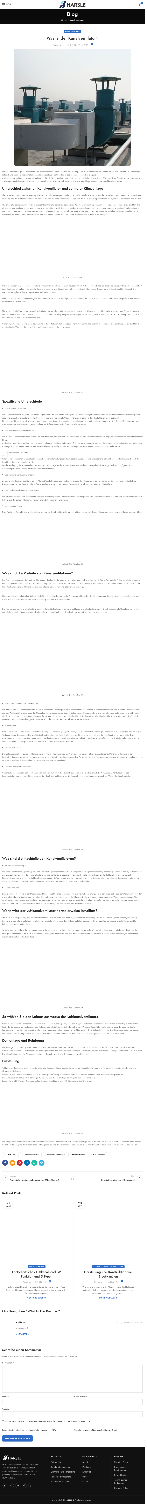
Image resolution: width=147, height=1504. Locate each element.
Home (63, 20)
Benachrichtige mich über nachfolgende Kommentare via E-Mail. (29, 1431)
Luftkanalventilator (31, 1154)
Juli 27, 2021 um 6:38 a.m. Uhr (129, 1323)
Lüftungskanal (116, 1268)
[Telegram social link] (41, 1163)
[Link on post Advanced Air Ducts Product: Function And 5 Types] (36, 1233)
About (85, 1463)
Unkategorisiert (36, 1268)
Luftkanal (44, 285)
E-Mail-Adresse (81, 1397)
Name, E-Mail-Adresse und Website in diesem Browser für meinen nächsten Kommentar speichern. (47, 1422)
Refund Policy (120, 1476)
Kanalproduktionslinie (60, 1468)
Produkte (86, 1468)
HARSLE (69, 45)
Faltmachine (56, 1463)
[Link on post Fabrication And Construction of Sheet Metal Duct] (108, 1233)
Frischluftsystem (78, 1154)
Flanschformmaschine (61, 1478)
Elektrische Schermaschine (63, 1473)
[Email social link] (12, 1163)
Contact (86, 1483)
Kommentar (8, 1364)
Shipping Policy (121, 1463)
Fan (107, 580)
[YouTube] (17, 1486)
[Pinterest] (24, 1486)
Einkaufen (86, 1473)
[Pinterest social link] (20, 1163)
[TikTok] (30, 1486)
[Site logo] (72, 4)
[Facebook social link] (5, 1163)
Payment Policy (121, 1489)
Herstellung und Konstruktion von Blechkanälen (108, 1275)
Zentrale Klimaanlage (56, 1154)
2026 (69, 1501)
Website (5, 1410)
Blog (84, 1478)
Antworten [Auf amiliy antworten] (22, 1335)
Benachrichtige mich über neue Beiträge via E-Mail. (96, 1431)
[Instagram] (11, 1486)
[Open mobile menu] (7, 4)
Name (5, 1397)
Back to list (72, 1179)
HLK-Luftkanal (99, 1154)
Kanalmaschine (77, 20)
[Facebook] (4, 1486)
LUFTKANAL (11, 1154)
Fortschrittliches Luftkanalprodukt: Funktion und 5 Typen (36, 1275)
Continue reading (36, 1299)
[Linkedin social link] (27, 1163)
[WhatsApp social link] (34, 1163)
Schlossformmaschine (61, 1483)
